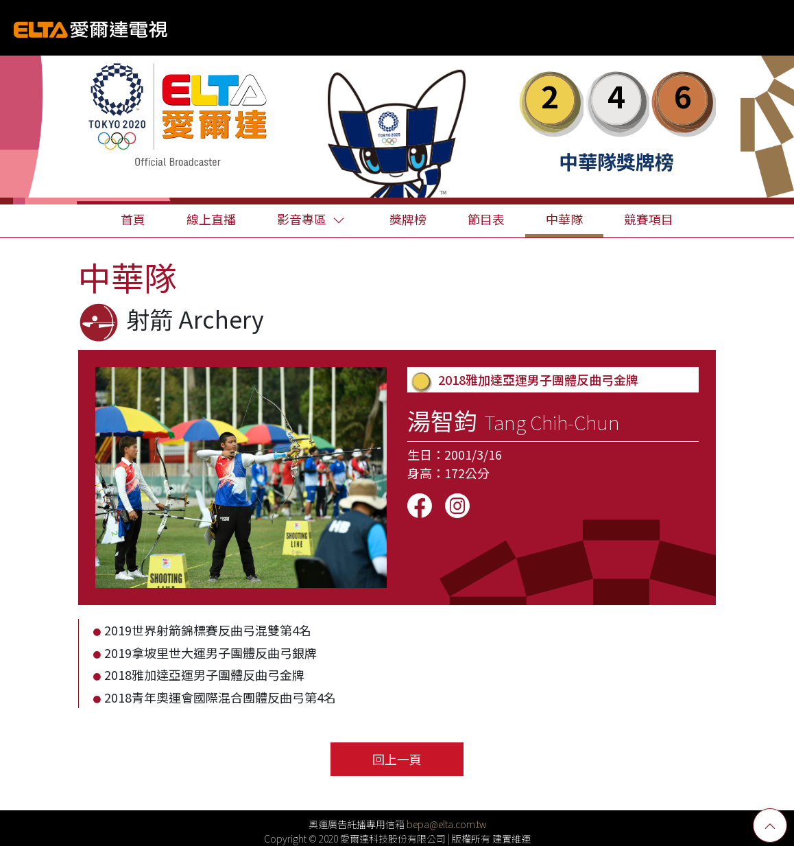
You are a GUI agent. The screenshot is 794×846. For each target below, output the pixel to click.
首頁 (133, 219)
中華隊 (564, 219)
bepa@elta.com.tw (446, 824)
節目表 (486, 219)
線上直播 (211, 219)
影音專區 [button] (311, 219)
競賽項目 (648, 219)
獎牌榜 (407, 219)
